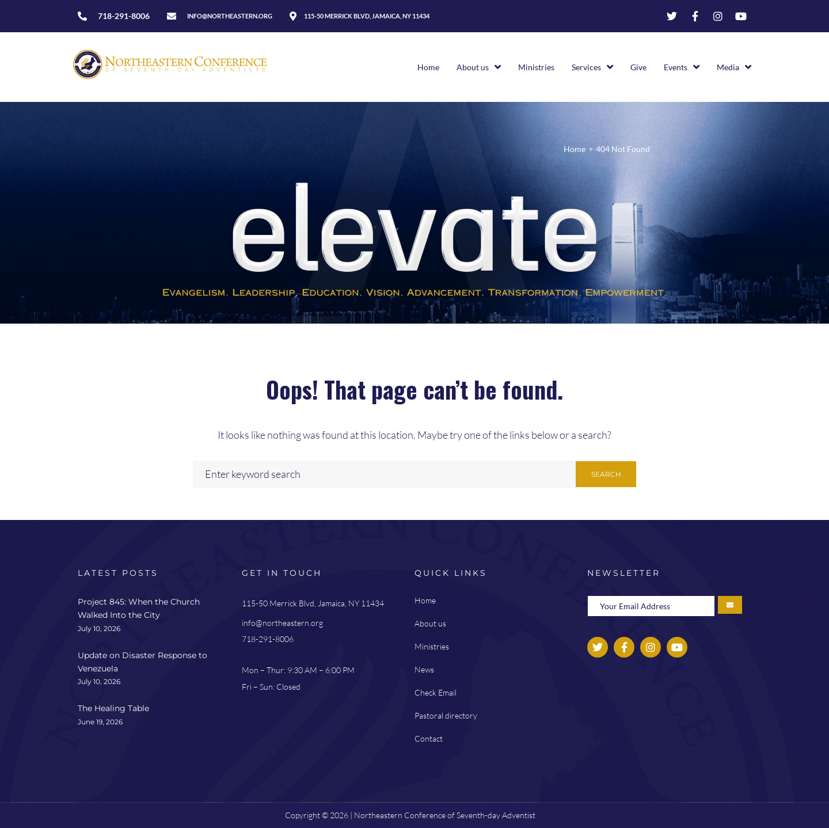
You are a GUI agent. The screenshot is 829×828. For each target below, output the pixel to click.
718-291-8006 (268, 639)
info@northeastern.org (282, 623)
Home (574, 149)
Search (606, 474)
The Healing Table (113, 708)
